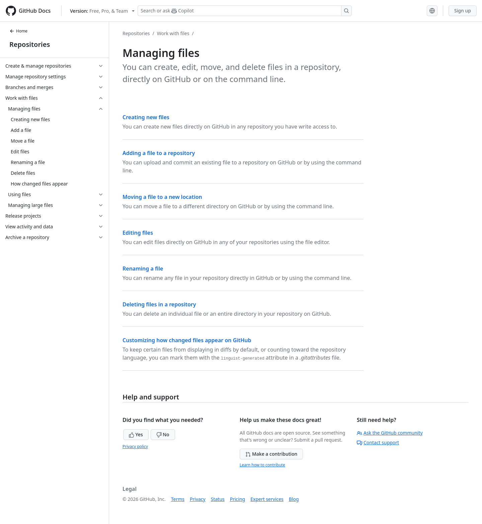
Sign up (462, 10)
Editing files (138, 232)
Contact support (378, 442)
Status (218, 499)
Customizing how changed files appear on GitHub (187, 340)
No (162, 434)
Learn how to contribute (262, 465)
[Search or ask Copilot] (245, 10)
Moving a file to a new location (162, 197)
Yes (136, 434)
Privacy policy (135, 446)
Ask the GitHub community (390, 433)
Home (18, 31)
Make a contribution (271, 454)
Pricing (237, 499)
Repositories (29, 44)
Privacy (198, 499)
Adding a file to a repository (159, 153)
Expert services (267, 499)
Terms (177, 499)
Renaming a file (143, 268)
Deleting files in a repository (159, 304)
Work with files (173, 33)
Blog (294, 499)
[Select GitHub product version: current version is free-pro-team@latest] (102, 11)
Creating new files (146, 117)
